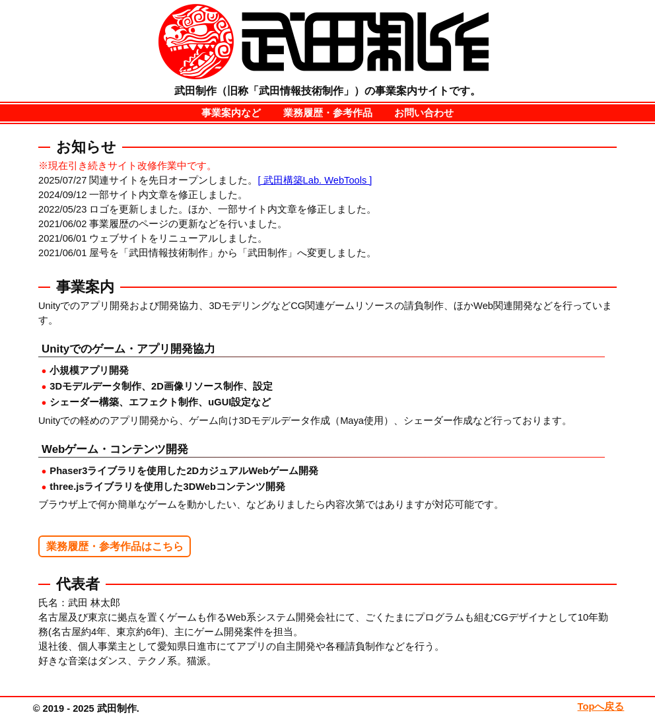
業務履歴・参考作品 (327, 113)
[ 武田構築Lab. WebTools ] (315, 180)
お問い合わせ (424, 113)
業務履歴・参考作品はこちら (115, 546)
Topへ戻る (601, 706)
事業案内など (231, 113)
